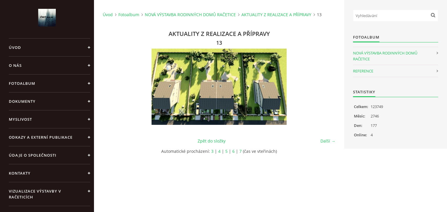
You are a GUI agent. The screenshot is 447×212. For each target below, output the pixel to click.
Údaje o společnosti (32, 155)
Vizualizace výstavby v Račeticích (35, 194)
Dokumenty (22, 101)
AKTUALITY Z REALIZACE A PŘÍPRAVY (276, 14)
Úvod (15, 47)
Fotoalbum (22, 83)
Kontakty (20, 173)
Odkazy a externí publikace (41, 137)
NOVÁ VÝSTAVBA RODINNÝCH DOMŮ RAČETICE (190, 14)
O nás (15, 65)
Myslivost (20, 119)
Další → (327, 141)
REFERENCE (363, 71)
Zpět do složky (212, 141)
